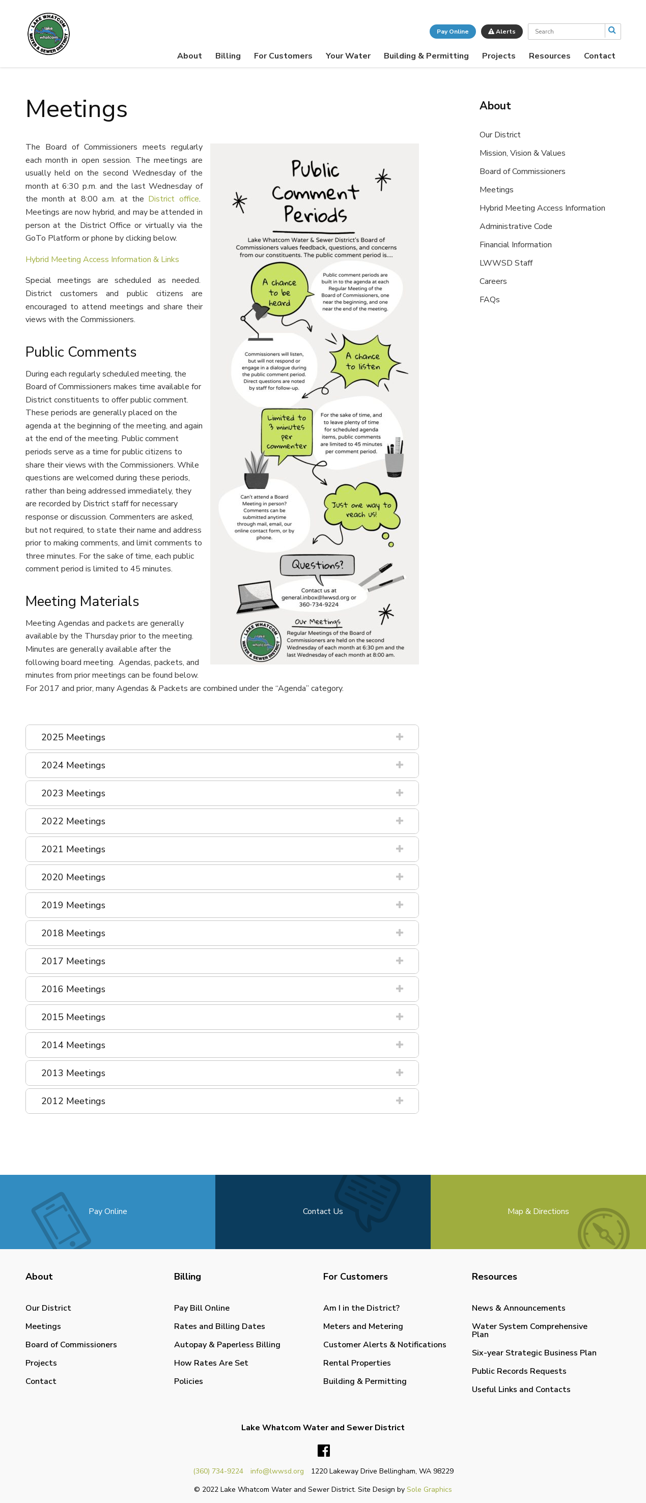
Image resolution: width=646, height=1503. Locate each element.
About (189, 56)
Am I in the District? (361, 1308)
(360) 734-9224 (218, 1471)
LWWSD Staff (506, 263)
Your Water (348, 56)
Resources (550, 56)
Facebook (324, 1451)
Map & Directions (538, 1211)
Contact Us (323, 1211)
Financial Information (516, 244)
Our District (500, 134)
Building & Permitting (426, 56)
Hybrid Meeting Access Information (542, 208)
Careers (493, 281)
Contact (599, 56)
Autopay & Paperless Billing (227, 1344)
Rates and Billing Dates (219, 1326)
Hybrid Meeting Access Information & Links (102, 259)
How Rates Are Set (211, 1363)
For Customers (283, 56)
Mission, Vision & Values (523, 153)
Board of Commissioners (523, 171)
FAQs (490, 299)
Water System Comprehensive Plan (529, 1330)
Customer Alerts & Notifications (384, 1344)
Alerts (502, 31)
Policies (188, 1381)
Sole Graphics (429, 1489)
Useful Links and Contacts (521, 1389)
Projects (499, 56)
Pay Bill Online (202, 1308)
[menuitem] (190, 56)
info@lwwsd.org (277, 1471)
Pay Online (453, 31)
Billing (228, 56)
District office (173, 199)
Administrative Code (516, 226)
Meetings (497, 189)
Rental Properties (357, 1363)
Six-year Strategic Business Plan (534, 1353)
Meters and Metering (363, 1326)
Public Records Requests (519, 1371)
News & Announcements (519, 1308)
